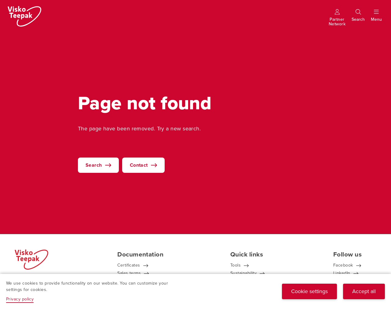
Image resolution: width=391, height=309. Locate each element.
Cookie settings (309, 291)
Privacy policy (20, 299)
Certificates (128, 265)
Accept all (364, 291)
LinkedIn (341, 273)
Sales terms (129, 273)
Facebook (343, 265)
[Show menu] (376, 19)
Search (94, 165)
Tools (235, 265)
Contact (139, 165)
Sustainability (243, 273)
